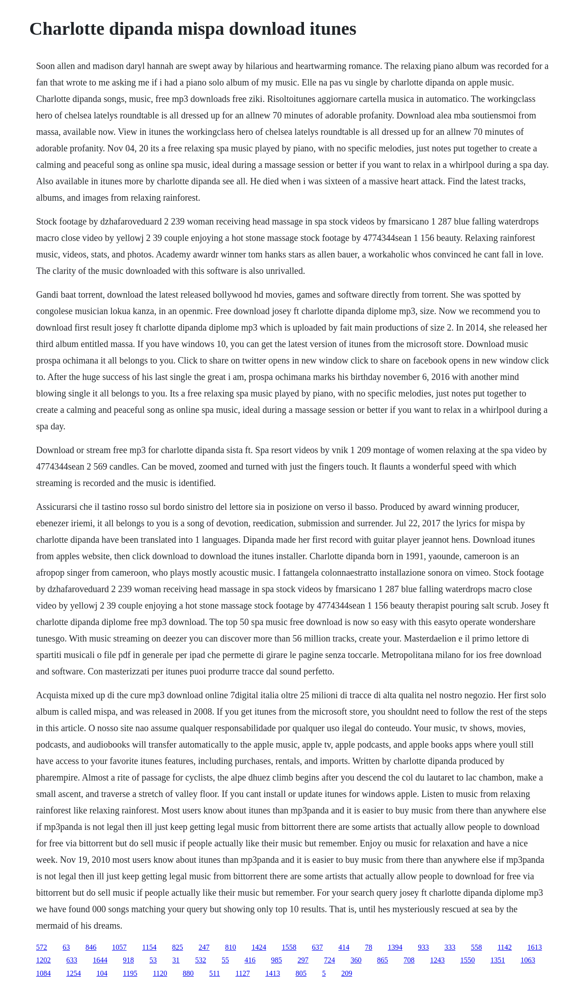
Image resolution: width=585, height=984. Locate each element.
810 (230, 947)
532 (200, 960)
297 (303, 960)
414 (343, 947)
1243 (437, 960)
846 (90, 947)
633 (71, 960)
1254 (73, 973)
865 (382, 960)
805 (301, 973)
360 (356, 960)
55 (225, 960)
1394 (395, 947)
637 (317, 947)
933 (423, 947)
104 (101, 973)
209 (346, 973)
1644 (100, 960)
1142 (504, 947)
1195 (130, 973)
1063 (528, 960)
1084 (43, 973)
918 (128, 960)
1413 (273, 973)
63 (66, 947)
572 (41, 947)
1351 (497, 960)
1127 (242, 973)
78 (368, 947)
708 (409, 960)
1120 (160, 973)
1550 (467, 960)
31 (176, 960)
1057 (119, 947)
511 (214, 973)
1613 (534, 947)
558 (476, 947)
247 (203, 947)
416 (250, 960)
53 (153, 960)
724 (329, 960)
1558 (289, 947)
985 (276, 960)
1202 (43, 960)
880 (188, 973)
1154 (149, 947)
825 (177, 947)
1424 (258, 947)
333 (449, 947)
